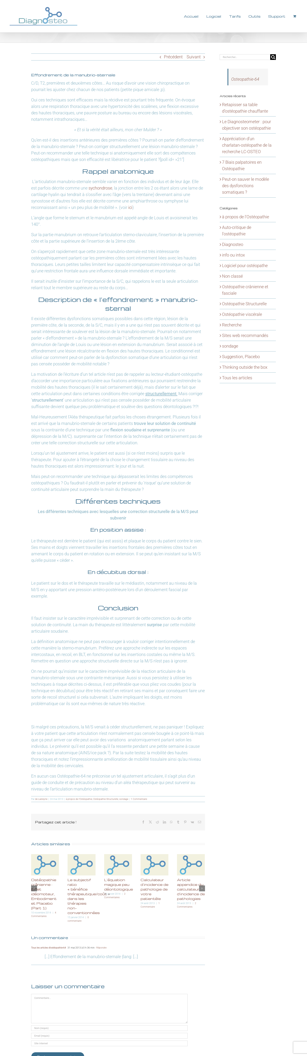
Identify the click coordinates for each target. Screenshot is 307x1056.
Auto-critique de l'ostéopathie (236, 230)
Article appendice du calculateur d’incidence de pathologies (191, 889)
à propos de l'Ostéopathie (79, 799)
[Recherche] (273, 57)
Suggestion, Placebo (241, 356)
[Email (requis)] (109, 1036)
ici (130, 207)
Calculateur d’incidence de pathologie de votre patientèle (154, 889)
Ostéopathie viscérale (242, 314)
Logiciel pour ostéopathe (245, 265)
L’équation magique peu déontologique (118, 884)
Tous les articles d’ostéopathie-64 (48, 947)
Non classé (232, 276)
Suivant (194, 56)
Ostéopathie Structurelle (105, 799)
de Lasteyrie (41, 799)
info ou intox (233, 255)
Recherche (232, 324)
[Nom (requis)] (109, 1028)
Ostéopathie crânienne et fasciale (245, 290)
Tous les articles (237, 377)
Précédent (173, 56)
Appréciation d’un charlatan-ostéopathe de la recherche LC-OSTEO (247, 145)
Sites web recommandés (245, 335)
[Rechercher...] (245, 57)
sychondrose (100, 188)
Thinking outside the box (244, 367)
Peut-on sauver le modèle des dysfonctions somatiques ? (245, 186)
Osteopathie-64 (245, 79)
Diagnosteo (232, 244)
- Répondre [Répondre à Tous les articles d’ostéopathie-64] (101, 947)
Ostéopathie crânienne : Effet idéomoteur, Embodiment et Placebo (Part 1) (44, 893)
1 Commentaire (139, 799)
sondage (123, 799)
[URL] (109, 1043)
